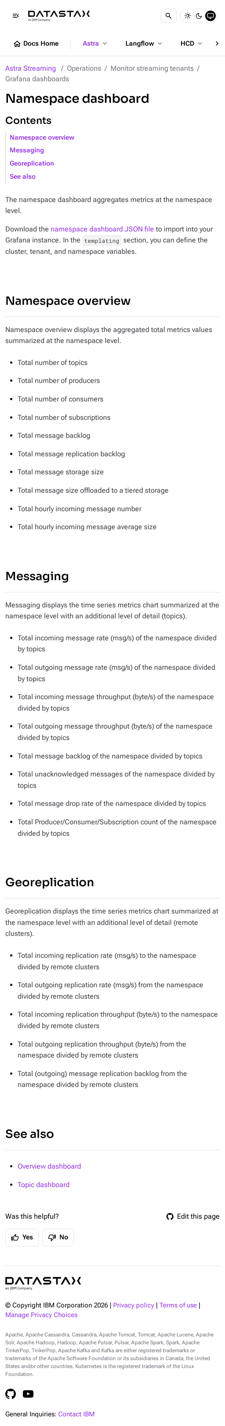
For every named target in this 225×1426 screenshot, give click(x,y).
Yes (22, 1238)
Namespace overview (42, 137)
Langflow (144, 43)
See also (23, 177)
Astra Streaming (30, 68)
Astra (96, 43)
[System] (210, 16)
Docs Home (36, 44)
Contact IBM (76, 1414)
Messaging (27, 150)
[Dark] (199, 16)
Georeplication (32, 163)
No (58, 1238)
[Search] (169, 16)
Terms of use (178, 1305)
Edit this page (193, 1216)
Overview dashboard (49, 1166)
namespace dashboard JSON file (102, 229)
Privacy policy (133, 1305)
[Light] (187, 16)
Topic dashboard (44, 1185)
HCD (192, 43)
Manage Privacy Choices (41, 1315)
